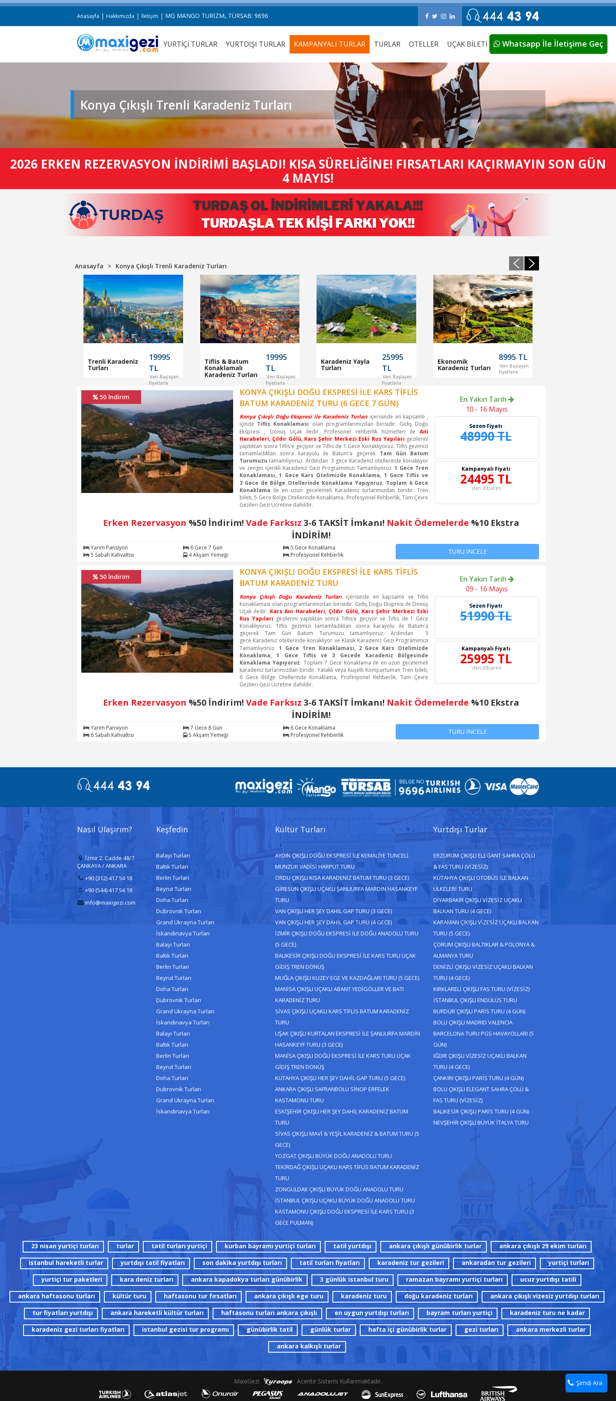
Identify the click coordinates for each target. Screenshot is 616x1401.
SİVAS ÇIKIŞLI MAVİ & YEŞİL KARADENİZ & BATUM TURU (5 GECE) (347, 1139)
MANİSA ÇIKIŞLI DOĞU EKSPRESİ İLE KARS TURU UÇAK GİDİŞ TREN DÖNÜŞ (343, 1061)
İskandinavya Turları (183, 933)
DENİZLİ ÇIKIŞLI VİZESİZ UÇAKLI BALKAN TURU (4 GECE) (483, 972)
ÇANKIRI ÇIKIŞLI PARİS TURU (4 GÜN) (478, 1078)
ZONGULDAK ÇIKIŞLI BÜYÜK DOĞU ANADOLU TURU (339, 1189)
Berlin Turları (172, 878)
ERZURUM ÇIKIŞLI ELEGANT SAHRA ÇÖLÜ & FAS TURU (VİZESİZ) (484, 861)
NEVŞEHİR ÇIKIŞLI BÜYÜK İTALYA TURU (481, 1122)
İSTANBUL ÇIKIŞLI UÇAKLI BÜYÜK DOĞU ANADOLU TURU (345, 1200)
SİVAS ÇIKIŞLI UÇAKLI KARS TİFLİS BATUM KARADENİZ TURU (342, 1016)
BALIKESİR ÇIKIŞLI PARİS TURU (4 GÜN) (481, 1111)
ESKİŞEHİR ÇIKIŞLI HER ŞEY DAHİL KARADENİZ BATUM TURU (341, 1116)
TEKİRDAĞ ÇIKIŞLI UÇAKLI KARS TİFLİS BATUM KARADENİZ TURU (347, 1172)
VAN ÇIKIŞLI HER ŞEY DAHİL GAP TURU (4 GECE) (333, 922)
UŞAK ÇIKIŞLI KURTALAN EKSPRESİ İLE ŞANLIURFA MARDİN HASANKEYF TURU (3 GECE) (347, 1039)
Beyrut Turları (173, 889)
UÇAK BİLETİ (467, 44)
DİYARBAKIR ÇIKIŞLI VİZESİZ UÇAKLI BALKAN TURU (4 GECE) (477, 905)
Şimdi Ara (585, 1383)
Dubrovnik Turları (178, 911)
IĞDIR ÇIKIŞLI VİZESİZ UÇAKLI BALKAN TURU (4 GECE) (480, 1061)
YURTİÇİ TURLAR (190, 44)
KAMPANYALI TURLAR (329, 44)
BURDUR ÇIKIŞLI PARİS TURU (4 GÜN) (479, 1011)
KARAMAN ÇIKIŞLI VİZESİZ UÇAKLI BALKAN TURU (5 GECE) (486, 927)
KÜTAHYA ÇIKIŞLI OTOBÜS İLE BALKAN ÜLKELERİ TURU (480, 883)
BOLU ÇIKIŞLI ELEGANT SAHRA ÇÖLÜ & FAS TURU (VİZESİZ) (481, 1094)
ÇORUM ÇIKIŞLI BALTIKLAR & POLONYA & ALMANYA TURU (484, 950)
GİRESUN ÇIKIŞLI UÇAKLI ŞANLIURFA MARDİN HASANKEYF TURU (346, 894)
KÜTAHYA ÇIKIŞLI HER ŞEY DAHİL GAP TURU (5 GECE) (340, 1078)
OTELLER (423, 44)
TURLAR (387, 44)
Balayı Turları (173, 855)
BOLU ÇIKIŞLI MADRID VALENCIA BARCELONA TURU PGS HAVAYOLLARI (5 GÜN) (483, 1033)
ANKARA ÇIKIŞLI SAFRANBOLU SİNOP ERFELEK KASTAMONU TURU (332, 1094)
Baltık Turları (172, 866)
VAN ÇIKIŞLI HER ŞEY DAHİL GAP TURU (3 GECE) (333, 911)
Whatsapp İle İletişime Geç (548, 44)
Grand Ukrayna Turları (185, 922)
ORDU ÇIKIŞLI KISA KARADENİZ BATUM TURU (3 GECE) (342, 878)
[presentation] (516, 263)
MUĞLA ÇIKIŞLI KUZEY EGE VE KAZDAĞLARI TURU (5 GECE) (347, 978)
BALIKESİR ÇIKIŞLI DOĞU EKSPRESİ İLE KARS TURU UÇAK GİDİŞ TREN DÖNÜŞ (345, 961)
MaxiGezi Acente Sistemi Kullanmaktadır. (308, 1381)
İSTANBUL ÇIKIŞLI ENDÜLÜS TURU (475, 1000)
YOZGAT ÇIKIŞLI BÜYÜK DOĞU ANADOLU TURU (333, 1156)
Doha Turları (172, 900)
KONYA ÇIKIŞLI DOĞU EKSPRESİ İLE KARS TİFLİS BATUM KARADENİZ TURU (329, 577)
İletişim (149, 16)
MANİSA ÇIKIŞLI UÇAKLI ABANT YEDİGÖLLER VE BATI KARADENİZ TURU (339, 994)
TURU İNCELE (467, 551)
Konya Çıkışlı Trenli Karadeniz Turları (171, 266)
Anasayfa (88, 16)
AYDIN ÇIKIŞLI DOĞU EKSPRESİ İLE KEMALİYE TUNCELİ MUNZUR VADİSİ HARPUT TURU (342, 861)
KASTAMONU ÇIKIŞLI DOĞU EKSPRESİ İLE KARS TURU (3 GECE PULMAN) (344, 1217)
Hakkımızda (120, 16)
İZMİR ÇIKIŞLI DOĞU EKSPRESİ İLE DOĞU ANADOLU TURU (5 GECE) (346, 938)
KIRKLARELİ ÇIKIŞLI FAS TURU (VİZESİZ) (481, 989)
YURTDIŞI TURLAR (255, 44)
